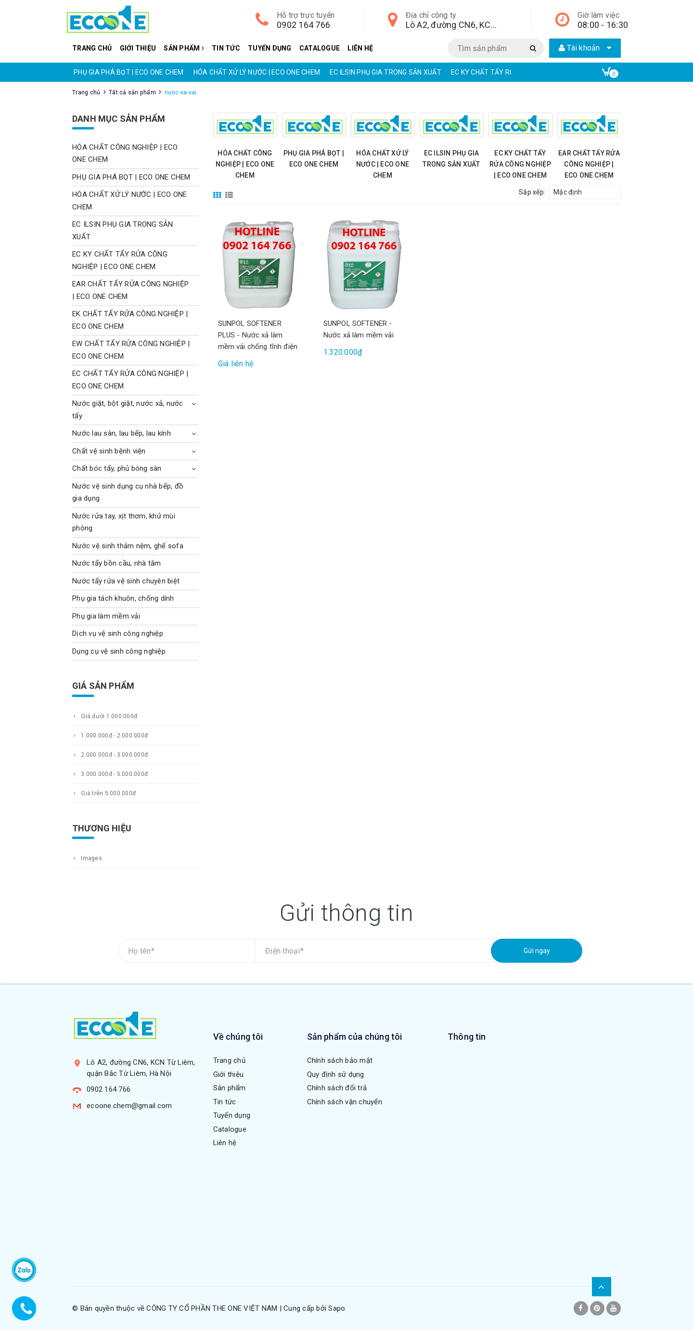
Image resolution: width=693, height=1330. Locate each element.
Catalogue (319, 48)
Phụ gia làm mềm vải (106, 616)
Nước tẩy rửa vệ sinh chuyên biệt (126, 581)
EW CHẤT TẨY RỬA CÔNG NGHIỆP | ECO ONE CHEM (131, 350)
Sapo (336, 1308)
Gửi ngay (537, 951)
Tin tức (226, 48)
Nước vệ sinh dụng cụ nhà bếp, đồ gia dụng (127, 492)
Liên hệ (360, 48)
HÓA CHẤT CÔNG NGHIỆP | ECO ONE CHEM (245, 164)
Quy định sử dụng (335, 1074)
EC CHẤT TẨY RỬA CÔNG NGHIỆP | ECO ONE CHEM (130, 379)
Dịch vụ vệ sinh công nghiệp (117, 633)
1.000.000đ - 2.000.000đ (110, 735)
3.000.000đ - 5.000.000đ (110, 774)
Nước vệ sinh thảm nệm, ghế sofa (127, 546)
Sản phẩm (184, 48)
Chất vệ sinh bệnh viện (109, 451)
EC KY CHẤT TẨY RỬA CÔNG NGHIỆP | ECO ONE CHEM (520, 164)
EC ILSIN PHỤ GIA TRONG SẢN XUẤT (385, 72)
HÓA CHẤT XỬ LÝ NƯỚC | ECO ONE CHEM (257, 72)
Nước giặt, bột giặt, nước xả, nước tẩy (127, 409)
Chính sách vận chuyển (344, 1102)
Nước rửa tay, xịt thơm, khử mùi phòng (123, 522)
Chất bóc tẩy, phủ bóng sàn (117, 468)
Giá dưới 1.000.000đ (104, 716)
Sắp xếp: (532, 192)
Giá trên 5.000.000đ (104, 793)
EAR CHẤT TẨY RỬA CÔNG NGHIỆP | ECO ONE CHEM (589, 164)
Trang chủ (92, 48)
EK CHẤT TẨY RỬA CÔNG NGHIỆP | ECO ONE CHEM (130, 320)
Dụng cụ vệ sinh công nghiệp (119, 651)
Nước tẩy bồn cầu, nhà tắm (116, 563)
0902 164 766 (303, 25)
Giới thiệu (138, 48)
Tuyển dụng (270, 48)
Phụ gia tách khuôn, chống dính (123, 598)
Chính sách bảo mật (340, 1060)
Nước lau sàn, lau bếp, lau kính (121, 433)
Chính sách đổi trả (337, 1088)
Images (87, 858)
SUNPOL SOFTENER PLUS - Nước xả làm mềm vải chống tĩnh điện (257, 335)
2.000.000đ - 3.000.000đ (110, 754)
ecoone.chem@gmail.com (129, 1105)
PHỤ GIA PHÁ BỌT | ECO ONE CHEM (129, 72)
